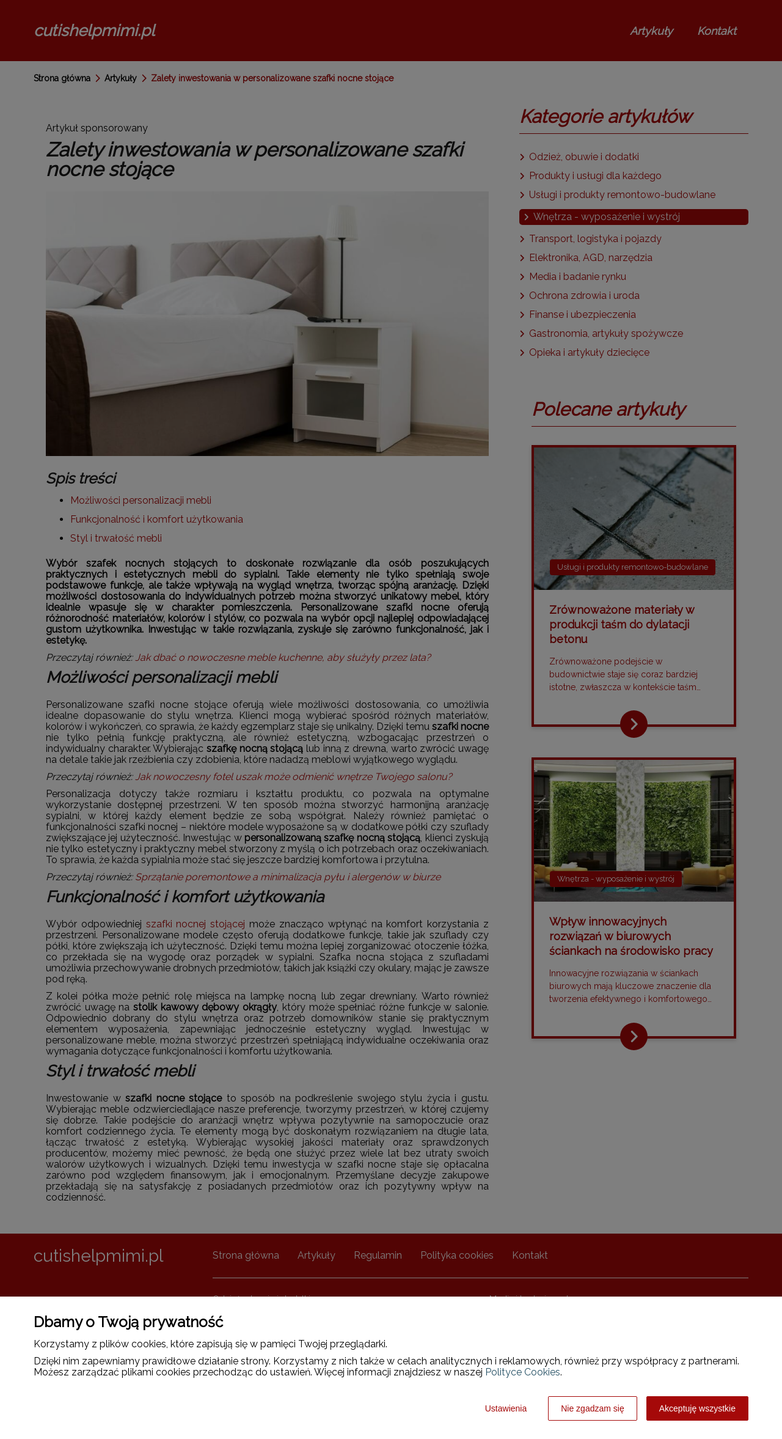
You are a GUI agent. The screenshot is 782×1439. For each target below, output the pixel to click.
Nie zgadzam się (592, 1408)
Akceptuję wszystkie (697, 1408)
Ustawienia (506, 1408)
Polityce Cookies (522, 1372)
